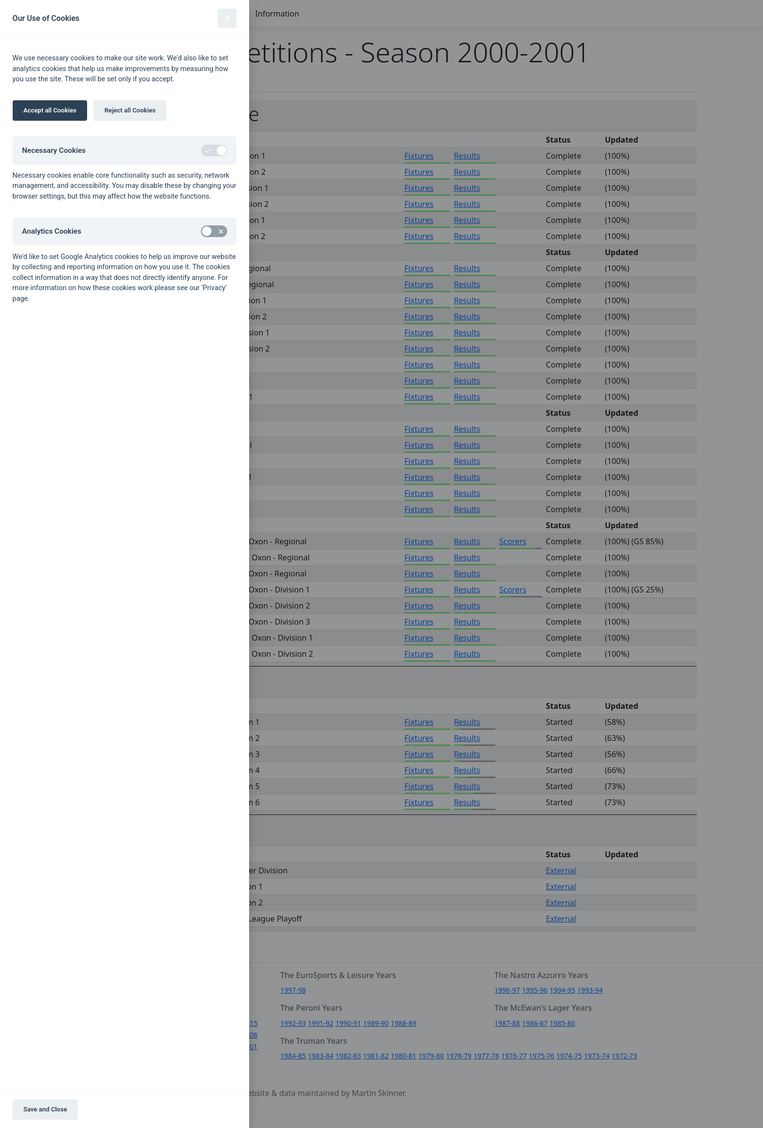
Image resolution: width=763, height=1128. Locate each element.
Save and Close (45, 1109)
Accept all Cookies (49, 110)
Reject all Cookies (130, 110)
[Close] (227, 18)
